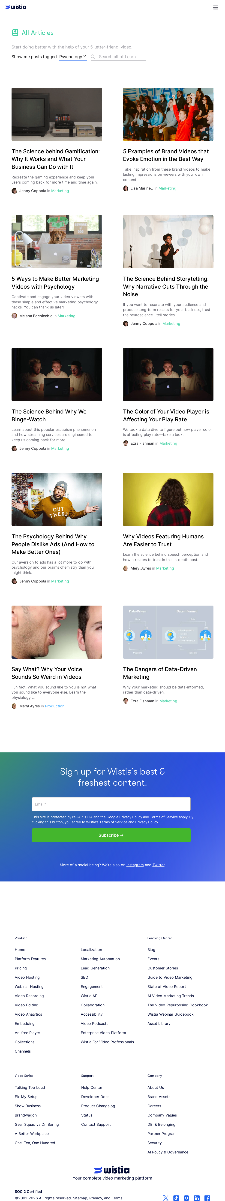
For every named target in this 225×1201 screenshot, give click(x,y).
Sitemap (80, 1198)
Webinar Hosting (29, 986)
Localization (91, 949)
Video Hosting (27, 977)
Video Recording (29, 995)
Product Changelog (98, 1106)
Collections (24, 1042)
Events (153, 959)
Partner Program (162, 1133)
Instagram (135, 865)
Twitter (159, 865)
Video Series (24, 1075)
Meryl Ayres (141, 568)
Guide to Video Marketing (169, 977)
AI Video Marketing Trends (170, 995)
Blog (151, 949)
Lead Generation (95, 968)
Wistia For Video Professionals (107, 1042)
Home (20, 949)
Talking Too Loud (30, 1087)
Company (154, 1075)
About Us (155, 1087)
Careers (154, 1106)
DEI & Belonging (161, 1124)
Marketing (60, 190)
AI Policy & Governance (167, 1152)
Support (87, 1075)
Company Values (162, 1115)
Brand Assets (158, 1096)
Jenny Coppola (32, 190)
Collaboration (93, 1005)
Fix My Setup (26, 1096)
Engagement (92, 986)
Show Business (28, 1106)
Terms (117, 1198)
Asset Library (159, 1023)
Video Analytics (28, 1014)
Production (55, 706)
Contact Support (96, 1124)
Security (154, 1143)
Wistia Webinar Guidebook (170, 1014)
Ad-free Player (27, 1032)
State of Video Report (166, 986)
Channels (23, 1051)
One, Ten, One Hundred (35, 1143)
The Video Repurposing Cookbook (177, 1005)
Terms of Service (164, 817)
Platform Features (30, 959)
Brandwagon (26, 1115)
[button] (216, 7)
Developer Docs (95, 1096)
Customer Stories (162, 968)
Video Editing (26, 1005)
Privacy (95, 1198)
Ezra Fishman (142, 443)
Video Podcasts (94, 1023)
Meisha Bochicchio (36, 316)
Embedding (25, 1023)
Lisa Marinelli (142, 188)
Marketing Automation (100, 959)
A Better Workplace (32, 1133)
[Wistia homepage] (14, 7)
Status (86, 1115)
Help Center (91, 1087)
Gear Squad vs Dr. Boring (37, 1124)
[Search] (118, 57)
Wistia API (89, 995)
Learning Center (159, 938)
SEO (84, 977)
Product (21, 938)
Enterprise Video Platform (103, 1032)
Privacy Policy (130, 817)
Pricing (21, 968)
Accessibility (92, 1014)
